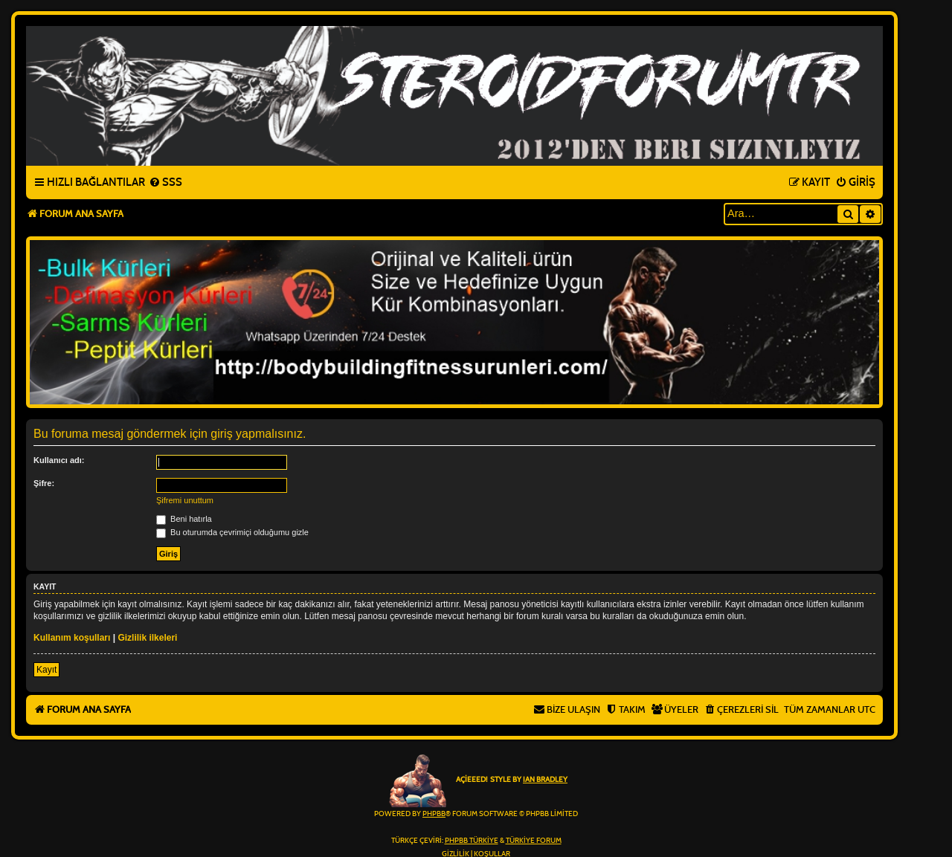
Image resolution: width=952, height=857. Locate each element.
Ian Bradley (545, 779)
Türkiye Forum (534, 840)
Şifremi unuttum (184, 500)
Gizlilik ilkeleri (147, 638)
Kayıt (46, 669)
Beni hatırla (184, 518)
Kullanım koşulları (71, 638)
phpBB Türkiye (471, 840)
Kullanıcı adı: (58, 460)
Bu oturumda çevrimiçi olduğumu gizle (232, 532)
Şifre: (43, 483)
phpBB (434, 814)
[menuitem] (165, 182)
